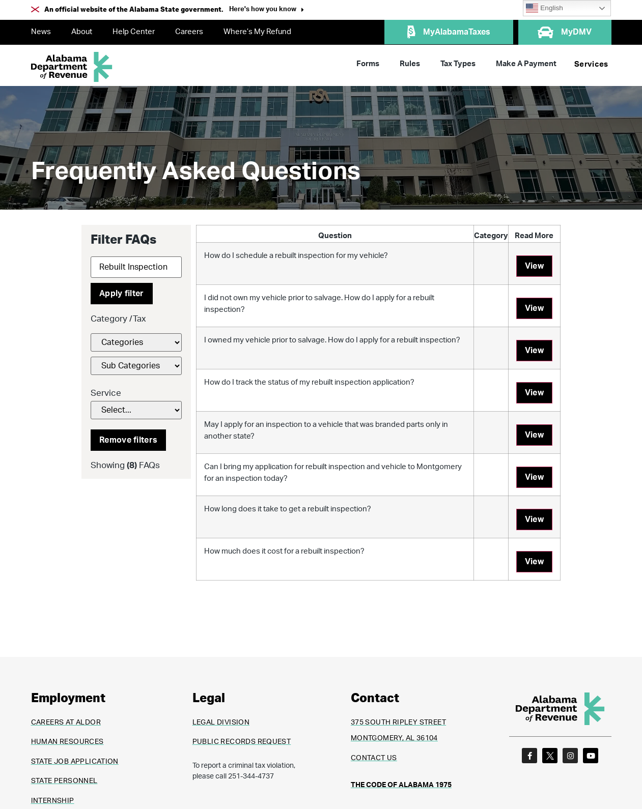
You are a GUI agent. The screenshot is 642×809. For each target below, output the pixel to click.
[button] (266, 10)
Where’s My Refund (257, 32)
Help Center (134, 32)
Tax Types (458, 64)
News (41, 32)
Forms (367, 64)
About (81, 32)
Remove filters (128, 440)
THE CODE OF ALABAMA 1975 (401, 785)
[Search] (136, 267)
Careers (189, 32)
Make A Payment (526, 64)
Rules (410, 64)
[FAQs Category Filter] (136, 342)
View (534, 266)
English (544, 8)
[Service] (136, 410)
